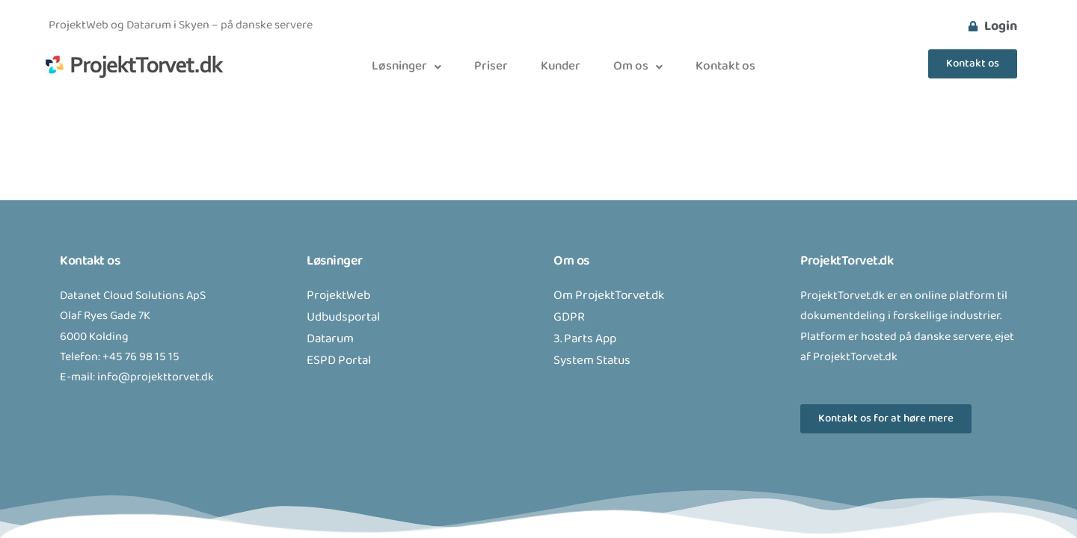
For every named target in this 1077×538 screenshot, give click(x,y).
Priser (491, 67)
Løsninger (406, 67)
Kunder (560, 67)
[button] (406, 66)
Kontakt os (725, 67)
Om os (638, 67)
